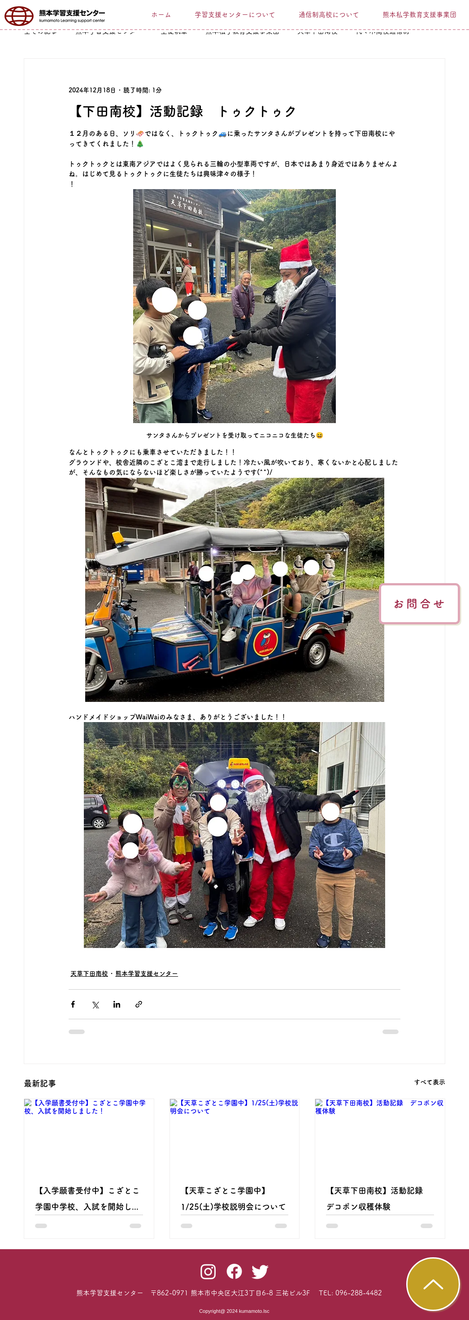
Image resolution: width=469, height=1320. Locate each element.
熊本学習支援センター (146, 973)
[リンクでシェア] (139, 1004)
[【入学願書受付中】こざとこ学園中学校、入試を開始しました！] (89, 1135)
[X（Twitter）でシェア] (95, 1004)
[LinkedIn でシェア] (117, 1004)
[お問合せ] (419, 603)
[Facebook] (234, 1271)
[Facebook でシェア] (73, 1004)
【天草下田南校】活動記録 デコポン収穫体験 (378, 1198)
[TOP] (433, 1284)
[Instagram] (208, 1271)
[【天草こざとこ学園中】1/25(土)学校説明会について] (235, 1135)
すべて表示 (429, 1082)
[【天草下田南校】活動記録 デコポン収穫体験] (380, 1135)
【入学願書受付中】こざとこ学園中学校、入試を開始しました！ (87, 1200)
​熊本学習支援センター (109, 1293)
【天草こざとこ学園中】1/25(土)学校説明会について (233, 1198)
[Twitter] (260, 1271)
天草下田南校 (89, 973)
